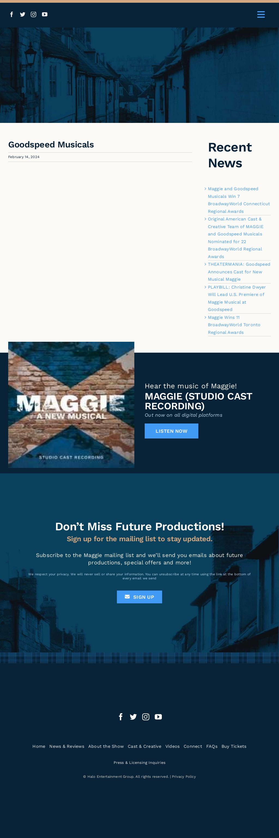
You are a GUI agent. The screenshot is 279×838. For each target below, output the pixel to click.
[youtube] (44, 14)
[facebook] (11, 14)
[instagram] (33, 14)
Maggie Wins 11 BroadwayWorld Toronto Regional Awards (234, 325)
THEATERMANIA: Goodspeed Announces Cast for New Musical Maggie (239, 272)
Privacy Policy (184, 777)
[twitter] (22, 14)
